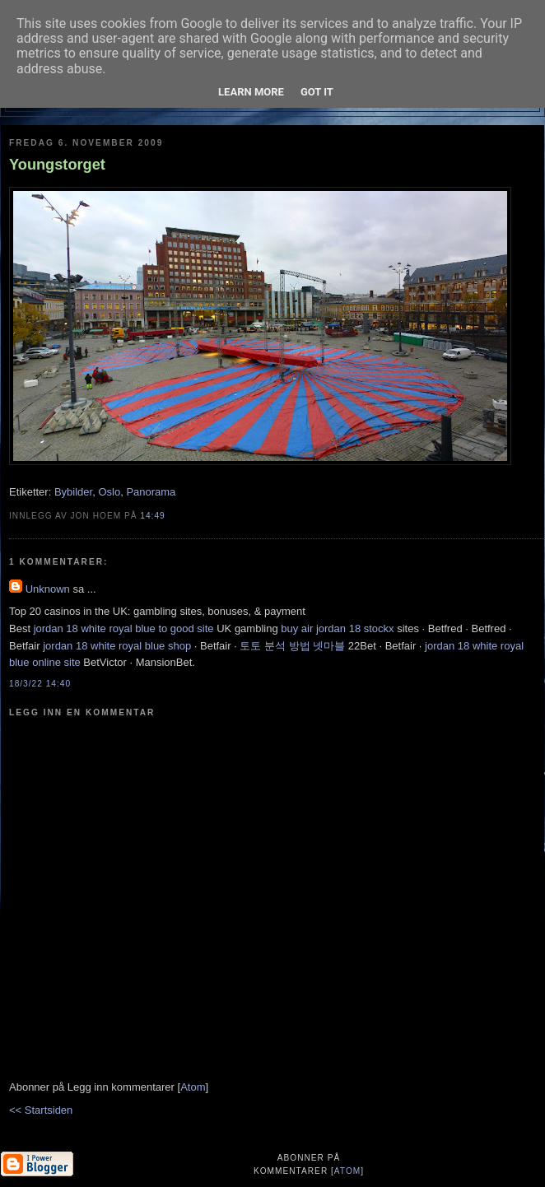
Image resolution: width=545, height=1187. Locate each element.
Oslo (109, 492)
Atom (192, 1087)
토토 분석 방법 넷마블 (292, 646)
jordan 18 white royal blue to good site (124, 628)
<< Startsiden (40, 1110)
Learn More (251, 92)
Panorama (150, 492)
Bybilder (73, 492)
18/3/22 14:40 (40, 683)
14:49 (152, 515)
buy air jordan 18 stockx (337, 628)
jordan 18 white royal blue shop (117, 646)
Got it (316, 92)
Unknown (48, 589)
